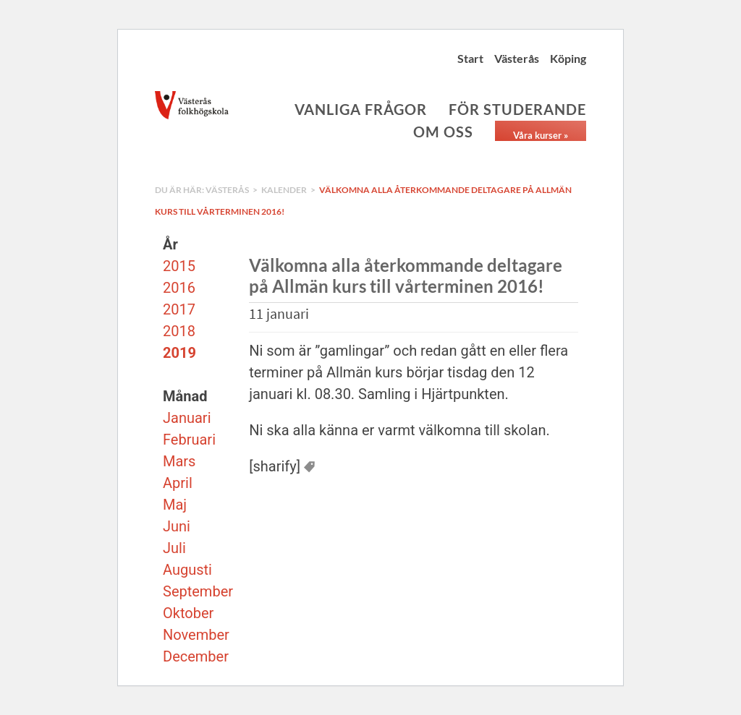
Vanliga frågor (361, 109)
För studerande (517, 109)
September (198, 591)
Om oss (443, 131)
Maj (175, 504)
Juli (174, 548)
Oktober (188, 613)
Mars (179, 461)
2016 (179, 287)
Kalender (284, 189)
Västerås (516, 58)
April (177, 483)
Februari (189, 439)
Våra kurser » (540, 135)
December (196, 656)
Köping (568, 58)
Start (470, 58)
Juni (176, 526)
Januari (187, 418)
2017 (179, 309)
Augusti (187, 569)
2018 (179, 331)
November (196, 634)
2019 (179, 352)
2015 (179, 266)
